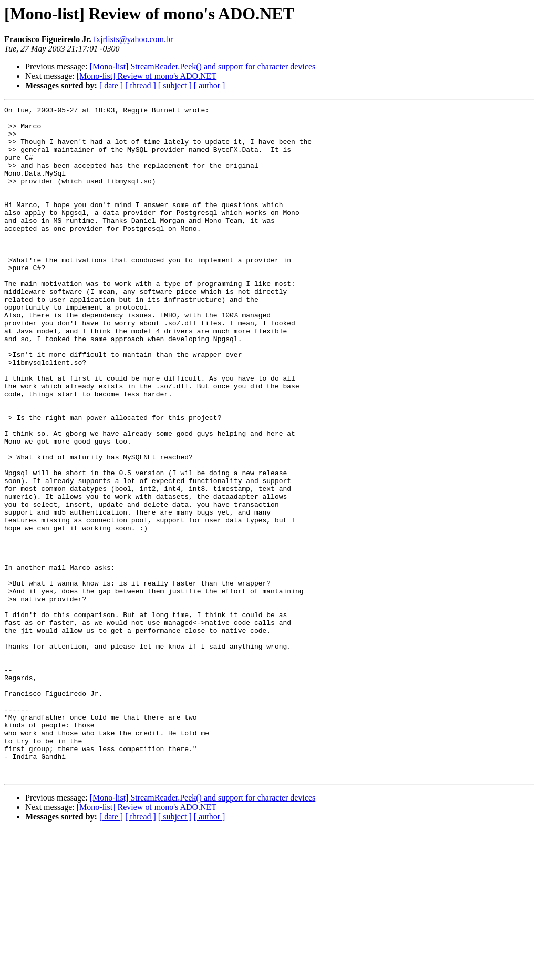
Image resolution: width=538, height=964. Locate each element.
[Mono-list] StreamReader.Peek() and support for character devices (203, 66)
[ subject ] (175, 85)
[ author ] (209, 85)
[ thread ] (140, 85)
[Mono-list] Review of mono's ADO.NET (146, 75)
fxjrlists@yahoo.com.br (133, 39)
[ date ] (111, 85)
